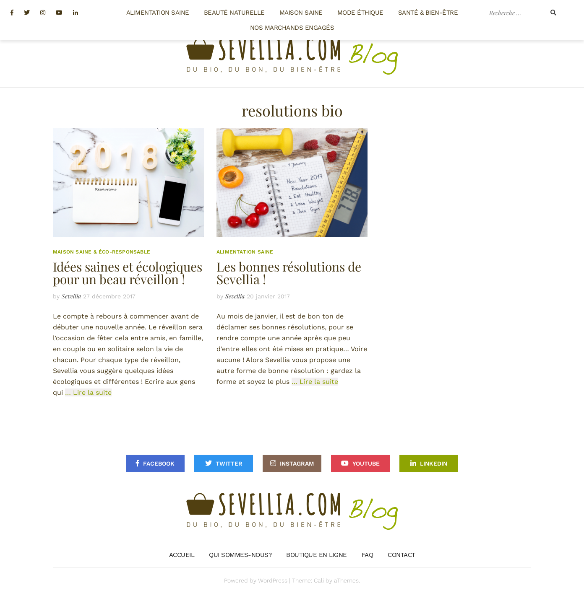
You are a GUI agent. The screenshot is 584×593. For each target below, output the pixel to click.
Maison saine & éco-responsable (101, 252)
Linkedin (433, 463)
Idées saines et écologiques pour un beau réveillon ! (127, 272)
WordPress (272, 580)
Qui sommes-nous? (240, 555)
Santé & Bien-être (428, 12)
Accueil (182, 555)
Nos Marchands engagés (292, 27)
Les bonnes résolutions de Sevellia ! (288, 272)
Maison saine (301, 12)
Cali (319, 580)
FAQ (367, 555)
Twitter (229, 463)
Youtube (366, 463)
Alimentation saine (157, 12)
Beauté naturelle (234, 12)
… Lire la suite (88, 392)
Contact (401, 555)
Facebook (159, 463)
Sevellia (71, 296)
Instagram (297, 463)
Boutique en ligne (316, 555)
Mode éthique (360, 12)
